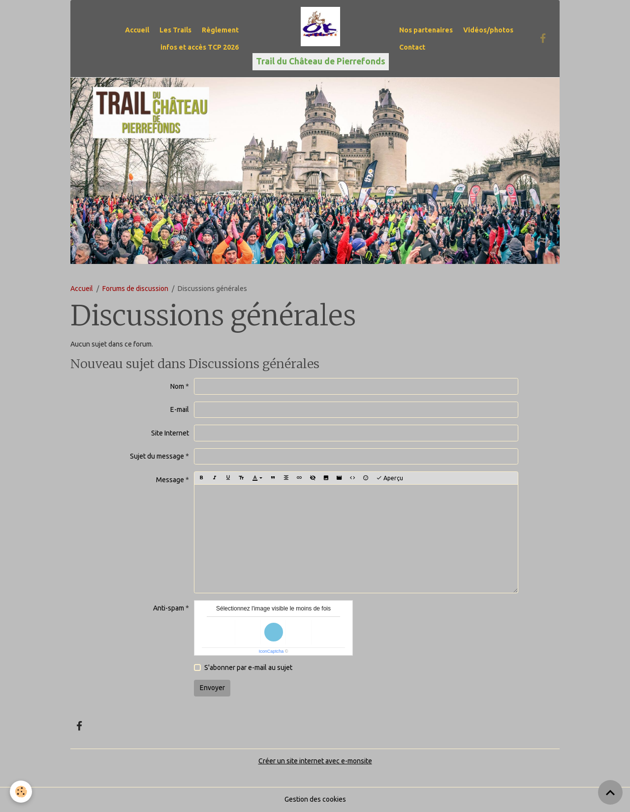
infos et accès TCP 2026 (199, 47)
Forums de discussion (135, 288)
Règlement (220, 30)
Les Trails (175, 30)
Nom (177, 386)
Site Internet (170, 433)
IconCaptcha (271, 651)
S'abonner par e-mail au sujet (248, 667)
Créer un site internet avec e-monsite (315, 761)
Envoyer (212, 688)
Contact (412, 47)
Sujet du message (157, 456)
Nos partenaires (426, 30)
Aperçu (389, 478)
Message (170, 480)
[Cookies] (21, 792)
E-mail (179, 409)
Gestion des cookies (315, 799)
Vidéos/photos (488, 30)
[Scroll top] (610, 792)
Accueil (137, 30)
